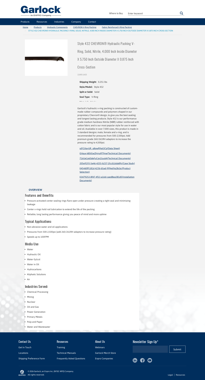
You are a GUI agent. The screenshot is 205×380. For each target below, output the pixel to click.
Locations (23, 353)
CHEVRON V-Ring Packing (84, 27)
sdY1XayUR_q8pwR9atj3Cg (100, 148)
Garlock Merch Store (105, 353)
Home (25, 27)
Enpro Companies (104, 358)
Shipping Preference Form (32, 358)
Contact (92, 21)
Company (76, 21)
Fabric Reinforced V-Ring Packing (117, 27)
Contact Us (25, 341)
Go (181, 13)
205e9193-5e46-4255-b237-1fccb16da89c (107, 163)
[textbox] (156, 13)
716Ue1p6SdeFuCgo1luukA (105, 158)
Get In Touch (25, 347)
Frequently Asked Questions (71, 358)
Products (25, 21)
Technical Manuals (66, 353)
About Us (100, 341)
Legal (170, 375)
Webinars (100, 347)
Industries (59, 21)
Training (61, 347)
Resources (42, 21)
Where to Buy (116, 13)
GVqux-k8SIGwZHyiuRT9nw (105, 153)
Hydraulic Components (57, 27)
